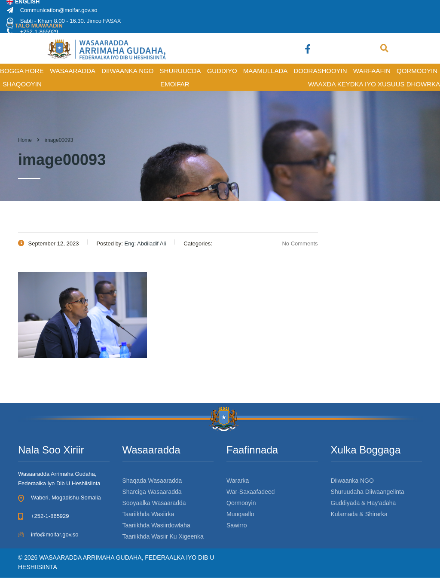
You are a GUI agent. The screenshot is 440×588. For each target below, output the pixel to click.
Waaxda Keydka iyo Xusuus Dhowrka (374, 84)
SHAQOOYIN (22, 84)
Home (25, 140)
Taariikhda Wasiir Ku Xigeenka (163, 536)
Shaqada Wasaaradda (152, 480)
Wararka (237, 480)
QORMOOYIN (417, 70)
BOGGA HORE (22, 70)
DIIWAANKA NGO (127, 70)
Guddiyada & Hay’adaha (363, 502)
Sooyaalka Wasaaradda (154, 502)
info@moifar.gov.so (55, 534)
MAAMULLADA (265, 70)
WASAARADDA (72, 70)
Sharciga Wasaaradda (152, 491)
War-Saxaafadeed (250, 491)
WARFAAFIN (372, 70)
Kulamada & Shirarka (359, 514)
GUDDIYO (222, 70)
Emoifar (174, 84)
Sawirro (236, 525)
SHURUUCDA (180, 70)
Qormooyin (241, 502)
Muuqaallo (240, 514)
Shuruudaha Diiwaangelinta (367, 491)
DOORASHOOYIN (320, 70)
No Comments (295, 243)
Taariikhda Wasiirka (148, 514)
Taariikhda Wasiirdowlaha (156, 525)
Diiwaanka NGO (352, 480)
